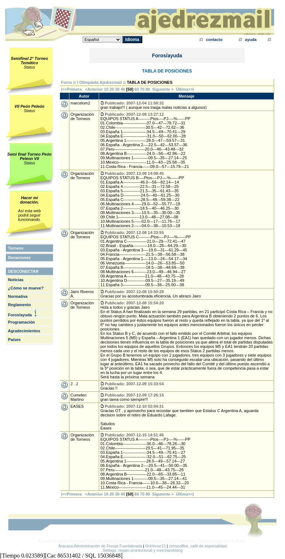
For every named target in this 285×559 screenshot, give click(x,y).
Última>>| (185, 89)
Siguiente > (164, 89)
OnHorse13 (155, 546)
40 (123, 89)
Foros (66, 82)
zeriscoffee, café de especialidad (198, 546)
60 (136, 89)
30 (117, 89)
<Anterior (93, 89)
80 (148, 89)
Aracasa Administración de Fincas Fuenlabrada (100, 546)
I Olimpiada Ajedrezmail (99, 82)
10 (106, 89)
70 (142, 89)
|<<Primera (71, 89)
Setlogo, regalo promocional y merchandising (142, 550)
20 (112, 89)
